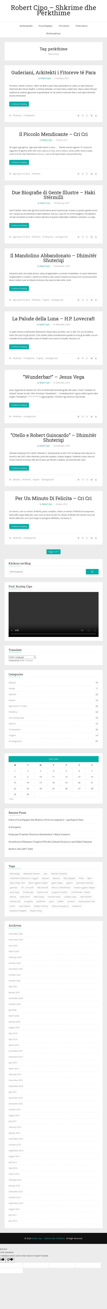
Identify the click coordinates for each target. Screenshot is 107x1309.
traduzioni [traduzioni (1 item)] (76, 906)
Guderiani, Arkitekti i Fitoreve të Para (53, 72)
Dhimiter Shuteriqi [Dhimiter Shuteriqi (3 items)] (59, 873)
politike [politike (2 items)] (61, 901)
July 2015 (12, 1121)
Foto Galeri (64, 26)
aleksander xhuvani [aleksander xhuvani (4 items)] (31, 873)
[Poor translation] (10, 1260)
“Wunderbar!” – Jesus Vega (53, 377)
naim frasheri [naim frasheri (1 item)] (86, 896)
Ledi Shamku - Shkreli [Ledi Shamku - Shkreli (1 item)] (80, 892)
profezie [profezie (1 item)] (71, 901)
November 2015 (16, 1103)
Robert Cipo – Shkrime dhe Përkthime (53, 10)
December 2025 (16, 934)
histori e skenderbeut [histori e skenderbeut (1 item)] (61, 887)
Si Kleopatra (15, 827)
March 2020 (14, 1016)
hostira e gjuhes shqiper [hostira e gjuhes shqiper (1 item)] (84, 887)
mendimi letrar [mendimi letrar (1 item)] (54, 896)
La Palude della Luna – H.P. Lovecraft (53, 318)
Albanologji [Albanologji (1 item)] (14, 873)
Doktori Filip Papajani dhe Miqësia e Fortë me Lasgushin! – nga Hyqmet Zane (46, 819)
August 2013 (14, 1209)
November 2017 (16, 1057)
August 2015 (14, 1115)
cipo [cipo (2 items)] (45, 873)
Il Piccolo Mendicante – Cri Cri (53, 134)
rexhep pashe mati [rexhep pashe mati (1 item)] (86, 901)
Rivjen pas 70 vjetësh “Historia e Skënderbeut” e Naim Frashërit (39, 834)
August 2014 (14, 1156)
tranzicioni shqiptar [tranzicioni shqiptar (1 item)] (18, 910)
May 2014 (13, 1168)
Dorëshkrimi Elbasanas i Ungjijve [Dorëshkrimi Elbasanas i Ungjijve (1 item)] (24, 878)
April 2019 (13, 1039)
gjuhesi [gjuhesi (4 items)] (69, 883)
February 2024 (15, 957)
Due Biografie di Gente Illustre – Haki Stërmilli (53, 194)
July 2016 (12, 1092)
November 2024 (16, 939)
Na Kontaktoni (53, 33)
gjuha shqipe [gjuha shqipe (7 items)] (57, 883)
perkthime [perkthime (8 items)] (41, 901)
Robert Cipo (46, 78)
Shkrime (12, 723)
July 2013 (12, 1215)
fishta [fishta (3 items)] (81, 878)
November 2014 (16, 1139)
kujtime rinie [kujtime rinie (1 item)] (42, 892)
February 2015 (15, 1127)
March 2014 (14, 1174)
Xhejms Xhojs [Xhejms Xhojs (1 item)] (36, 910)
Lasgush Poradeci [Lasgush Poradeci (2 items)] (59, 892)
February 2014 (15, 1180)
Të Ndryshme (28, 115)
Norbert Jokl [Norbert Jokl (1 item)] (15, 901)
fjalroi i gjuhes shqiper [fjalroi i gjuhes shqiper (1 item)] (38, 883)
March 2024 (14, 951)
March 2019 (14, 1045)
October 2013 (15, 1197)
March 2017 (14, 1068)
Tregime (45, 300)
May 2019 (13, 1033)
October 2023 (15, 963)
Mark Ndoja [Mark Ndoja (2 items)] (39, 896)
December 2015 (16, 1098)
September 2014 (16, 1150)
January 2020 (14, 1021)
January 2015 (14, 1133)
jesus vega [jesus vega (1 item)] (14, 892)
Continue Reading (19, 104)
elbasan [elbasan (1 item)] (45, 878)
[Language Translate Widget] (22, 657)
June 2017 (13, 1062)
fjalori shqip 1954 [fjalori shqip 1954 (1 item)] (17, 883)
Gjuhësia (12, 694)
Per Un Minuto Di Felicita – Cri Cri (53, 498)
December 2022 (16, 969)
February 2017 (15, 1074)
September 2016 (16, 1086)
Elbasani (16, 479)
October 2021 (15, 980)
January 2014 (14, 1185)
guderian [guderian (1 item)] (13, 887)
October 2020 (15, 1004)
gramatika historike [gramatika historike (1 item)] (84, 883)
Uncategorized (61, 237)
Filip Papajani (46, 26)
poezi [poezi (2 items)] (51, 901)
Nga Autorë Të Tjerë (21, 173)
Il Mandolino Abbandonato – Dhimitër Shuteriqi (53, 257)
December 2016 (16, 1080)
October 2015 (15, 1109)
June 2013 (13, 1221)
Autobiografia (25, 26)
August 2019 (14, 1027)
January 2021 (14, 992)
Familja (12, 688)
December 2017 (16, 1051)
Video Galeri (82, 26)
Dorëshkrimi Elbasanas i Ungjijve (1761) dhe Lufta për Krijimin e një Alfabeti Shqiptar (50, 841)
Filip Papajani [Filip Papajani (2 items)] (69, 878)
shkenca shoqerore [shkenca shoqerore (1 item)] (60, 906)
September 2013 (16, 1203)
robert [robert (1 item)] (12, 906)
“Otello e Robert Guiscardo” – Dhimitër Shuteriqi (53, 437)
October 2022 (15, 975)
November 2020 (16, 998)
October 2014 (15, 1144)
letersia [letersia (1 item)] (13, 896)
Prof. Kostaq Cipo (16, 717)
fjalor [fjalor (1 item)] (89, 878)
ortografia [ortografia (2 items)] (28, 901)
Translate (26, 660)
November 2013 (16, 1191)
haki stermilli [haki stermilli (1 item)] (42, 887)
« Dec (11, 799)
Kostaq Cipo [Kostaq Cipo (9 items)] (28, 892)
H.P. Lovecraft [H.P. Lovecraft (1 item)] (27, 887)
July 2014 (12, 1162)
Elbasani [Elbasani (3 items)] (56, 878)
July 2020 (12, 1010)
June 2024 (13, 945)
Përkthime (17, 115)
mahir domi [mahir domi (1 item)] (25, 896)
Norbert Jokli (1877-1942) (21, 849)
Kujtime (12, 700)
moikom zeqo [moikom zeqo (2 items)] (70, 896)
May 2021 (13, 986)
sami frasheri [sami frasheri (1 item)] (24, 906)
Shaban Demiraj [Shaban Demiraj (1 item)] (41, 906)
